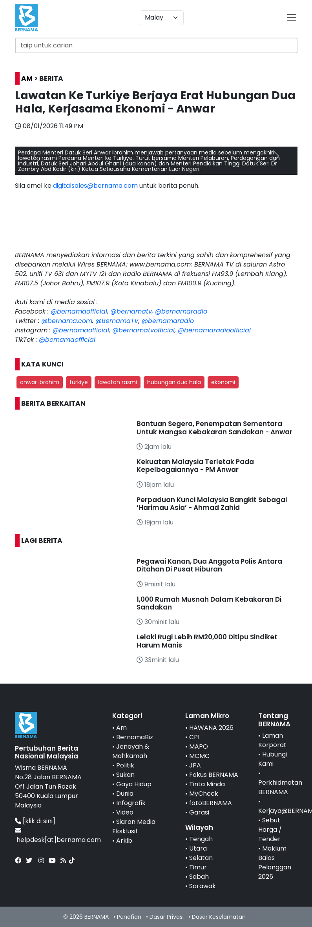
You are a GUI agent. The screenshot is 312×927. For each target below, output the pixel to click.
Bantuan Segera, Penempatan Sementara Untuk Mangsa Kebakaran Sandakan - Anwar (214, 427)
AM (27, 78)
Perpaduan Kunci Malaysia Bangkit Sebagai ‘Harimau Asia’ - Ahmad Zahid (212, 503)
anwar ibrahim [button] (39, 382)
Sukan (125, 774)
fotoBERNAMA (210, 802)
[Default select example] (162, 17)
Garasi (199, 812)
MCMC (199, 755)
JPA (195, 765)
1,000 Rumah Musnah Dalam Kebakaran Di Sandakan (209, 603)
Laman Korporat (272, 740)
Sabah (199, 876)
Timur (198, 867)
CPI (194, 737)
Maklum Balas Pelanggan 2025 (274, 862)
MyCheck (203, 793)
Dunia (124, 793)
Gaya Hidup (133, 784)
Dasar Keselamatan (219, 917)
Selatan (201, 857)
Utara (198, 848)
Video (124, 812)
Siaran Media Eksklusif (133, 826)
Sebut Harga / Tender (270, 830)
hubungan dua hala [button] (174, 382)
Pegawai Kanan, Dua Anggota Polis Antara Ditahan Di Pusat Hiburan (209, 565)
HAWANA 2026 (211, 727)
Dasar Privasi (167, 917)
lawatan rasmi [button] (117, 382)
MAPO (198, 746)
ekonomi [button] (223, 382)
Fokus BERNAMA (213, 774)
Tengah (201, 839)
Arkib (124, 840)
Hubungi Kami (272, 759)
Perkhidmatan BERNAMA (280, 787)
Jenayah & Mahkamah (130, 751)
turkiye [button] (78, 382)
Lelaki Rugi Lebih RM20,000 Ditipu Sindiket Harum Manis (207, 640)
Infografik (131, 802)
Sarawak (202, 886)
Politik (125, 765)
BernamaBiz (134, 737)
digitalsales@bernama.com (95, 185)
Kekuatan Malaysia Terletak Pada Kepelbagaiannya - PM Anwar (195, 465)
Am (121, 727)
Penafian (129, 917)
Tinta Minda (207, 784)
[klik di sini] (39, 820)
